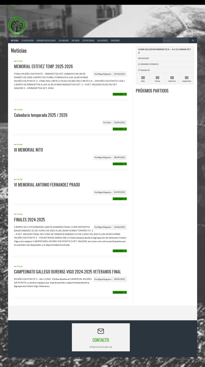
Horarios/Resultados (46, 40)
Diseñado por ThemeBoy (186, 359)
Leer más (120, 94)
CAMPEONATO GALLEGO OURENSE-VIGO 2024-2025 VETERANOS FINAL (67, 272)
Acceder (12, 9)
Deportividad (88, 40)
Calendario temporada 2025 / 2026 (40, 115)
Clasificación (27, 40)
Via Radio (75, 40)
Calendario (64, 40)
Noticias (14, 40)
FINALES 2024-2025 (29, 219)
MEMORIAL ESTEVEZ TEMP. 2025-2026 (43, 66)
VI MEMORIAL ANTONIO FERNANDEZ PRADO (47, 185)
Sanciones (115, 40)
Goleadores (102, 40)
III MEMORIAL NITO (28, 150)
